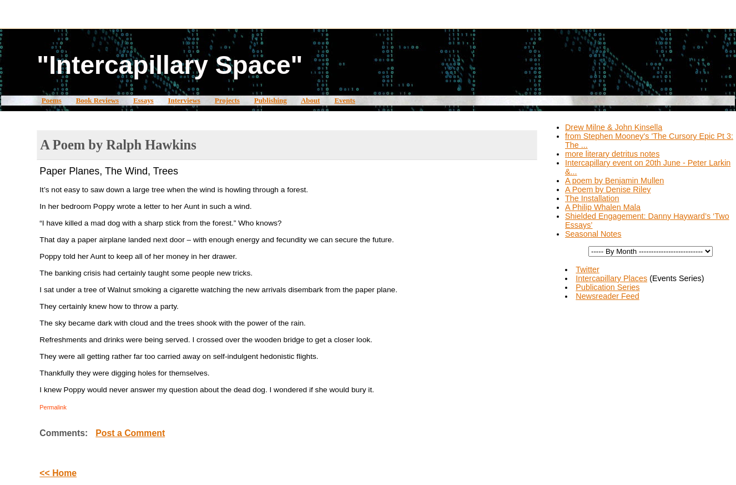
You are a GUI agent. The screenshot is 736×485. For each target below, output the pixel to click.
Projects (227, 100)
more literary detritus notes (612, 153)
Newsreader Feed (607, 296)
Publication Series (607, 287)
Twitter (587, 269)
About (310, 100)
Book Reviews (97, 100)
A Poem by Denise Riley (608, 189)
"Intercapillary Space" (170, 65)
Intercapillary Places (611, 278)
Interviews (184, 100)
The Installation (592, 198)
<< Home (58, 473)
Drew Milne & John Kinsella (613, 127)
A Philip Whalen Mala (603, 207)
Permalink (53, 407)
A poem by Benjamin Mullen (614, 180)
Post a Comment (130, 433)
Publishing (270, 100)
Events (344, 100)
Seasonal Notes (593, 233)
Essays (143, 100)
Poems (52, 100)
